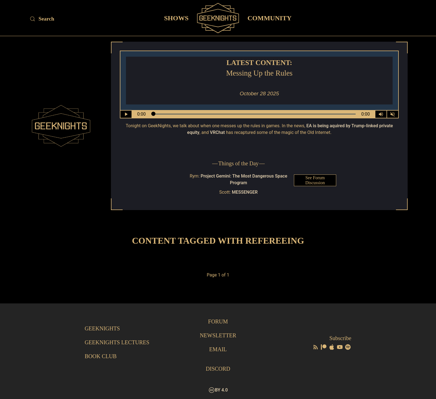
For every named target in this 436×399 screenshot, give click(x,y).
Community (269, 17)
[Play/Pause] (126, 114)
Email (218, 349)
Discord (218, 369)
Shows (176, 17)
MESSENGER (245, 192)
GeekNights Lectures (117, 342)
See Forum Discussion (315, 180)
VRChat (217, 132)
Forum (218, 321)
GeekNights (102, 328)
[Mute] (392, 114)
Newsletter (218, 335)
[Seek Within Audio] (253, 114)
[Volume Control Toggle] (381, 114)
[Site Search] (76, 19)
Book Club (101, 356)
